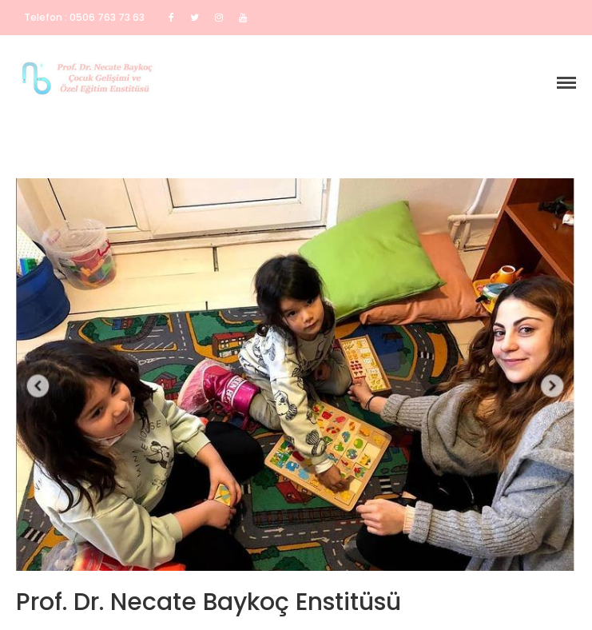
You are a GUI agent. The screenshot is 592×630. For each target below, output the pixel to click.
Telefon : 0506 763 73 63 (84, 17)
